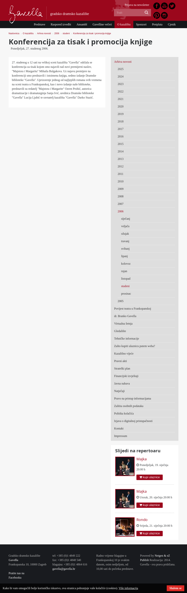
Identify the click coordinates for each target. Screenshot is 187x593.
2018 (120, 121)
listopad (125, 278)
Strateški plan (122, 368)
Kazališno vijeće (123, 353)
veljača (125, 226)
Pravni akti (120, 361)
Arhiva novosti (44, 33)
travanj (125, 241)
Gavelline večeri (102, 24)
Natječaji (119, 391)
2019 (120, 113)
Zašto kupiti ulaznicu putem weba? (134, 346)
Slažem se (175, 588)
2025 (120, 69)
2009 (120, 188)
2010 (120, 181)
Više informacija (128, 588)
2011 (120, 173)
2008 (120, 196)
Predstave (39, 24)
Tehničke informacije (126, 338)
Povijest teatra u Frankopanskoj (132, 308)
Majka (141, 458)
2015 (120, 143)
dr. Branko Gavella (125, 316)
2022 (120, 91)
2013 (120, 158)
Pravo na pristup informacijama (132, 398)
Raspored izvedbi (61, 24)
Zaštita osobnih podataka (128, 406)
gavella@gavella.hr (63, 568)
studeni (66, 33)
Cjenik (172, 24)
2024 (120, 76)
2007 (120, 203)
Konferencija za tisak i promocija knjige (92, 33)
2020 (120, 106)
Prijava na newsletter (137, 4)
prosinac (126, 293)
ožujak (125, 233)
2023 (120, 84)
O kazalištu (123, 24)
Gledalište (120, 331)
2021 (120, 99)
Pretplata (157, 24)
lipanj (124, 256)
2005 (120, 301)
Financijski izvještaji (126, 376)
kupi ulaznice (149, 477)
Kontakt (119, 428)
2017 (120, 128)
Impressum (120, 435)
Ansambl (82, 24)
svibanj (125, 248)
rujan (124, 271)
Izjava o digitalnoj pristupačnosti (133, 421)
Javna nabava (122, 383)
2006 (56, 33)
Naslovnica (14, 33)
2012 (120, 166)
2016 (120, 136)
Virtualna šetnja (123, 323)
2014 (120, 151)
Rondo (142, 519)
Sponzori (141, 24)
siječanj (125, 218)
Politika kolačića (124, 413)
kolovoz (126, 263)
